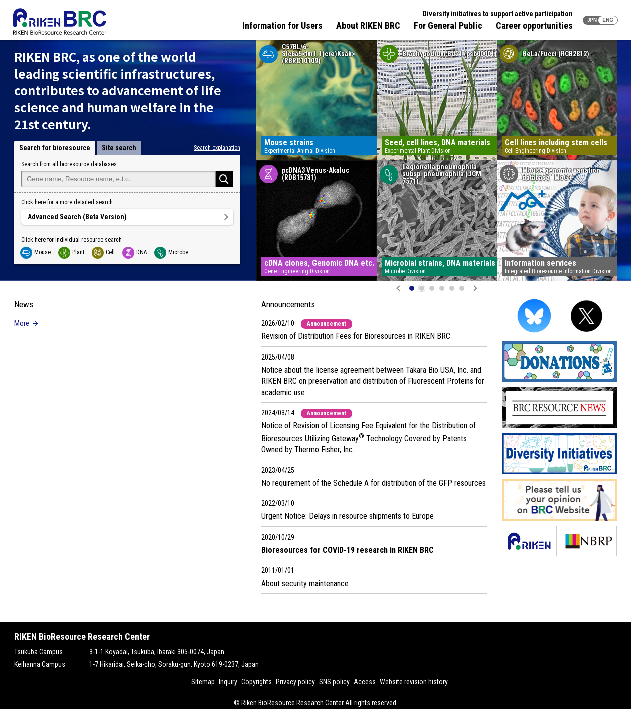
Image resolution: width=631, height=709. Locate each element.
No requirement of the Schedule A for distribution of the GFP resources (373, 483)
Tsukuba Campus (38, 652)
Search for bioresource (54, 148)
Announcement (326, 323)
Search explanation (217, 147)
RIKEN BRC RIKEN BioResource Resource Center (59, 21)
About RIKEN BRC (368, 25)
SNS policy (334, 682)
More (21, 323)
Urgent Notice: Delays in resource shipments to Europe (347, 516)
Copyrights (256, 682)
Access (365, 682)
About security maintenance (305, 583)
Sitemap (203, 682)
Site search (119, 148)
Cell (104, 252)
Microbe (171, 252)
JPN (592, 20)
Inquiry (228, 682)
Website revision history (414, 682)
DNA (135, 252)
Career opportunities (534, 25)
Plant (71, 252)
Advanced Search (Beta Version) (77, 217)
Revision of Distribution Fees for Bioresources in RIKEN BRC (355, 336)
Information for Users (282, 25)
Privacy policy (295, 682)
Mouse (36, 252)
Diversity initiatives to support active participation (498, 14)
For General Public (448, 25)
